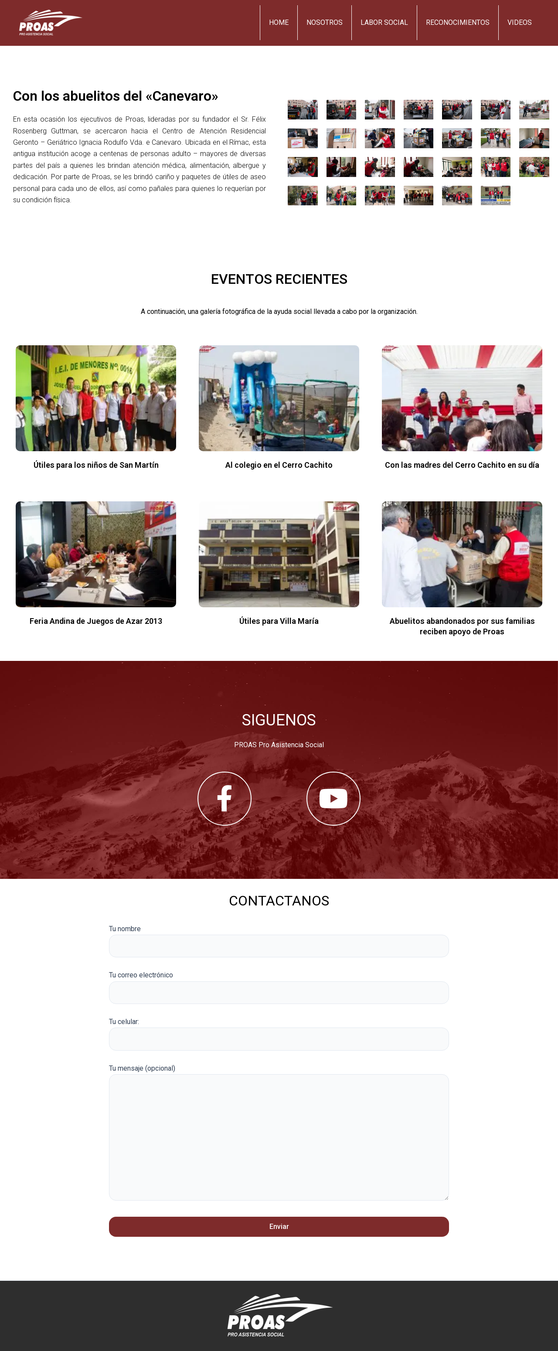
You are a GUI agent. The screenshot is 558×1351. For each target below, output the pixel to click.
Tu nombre (279, 941)
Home (279, 23)
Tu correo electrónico (279, 987)
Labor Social (384, 23)
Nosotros (324, 23)
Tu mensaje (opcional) (279, 1134)
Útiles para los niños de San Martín (96, 465)
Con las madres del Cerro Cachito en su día (462, 465)
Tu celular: (279, 1034)
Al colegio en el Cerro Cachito (279, 465)
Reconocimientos (458, 23)
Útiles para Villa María (279, 621)
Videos (519, 23)
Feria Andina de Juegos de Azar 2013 (96, 621)
